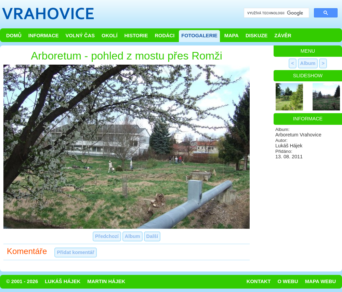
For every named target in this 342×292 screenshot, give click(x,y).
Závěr (282, 35)
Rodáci (164, 35)
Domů (14, 35)
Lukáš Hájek (62, 281)
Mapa (231, 35)
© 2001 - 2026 (22, 281)
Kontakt (259, 281)
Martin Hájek (106, 281)
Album (132, 236)
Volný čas (80, 35)
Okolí (109, 35)
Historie (136, 35)
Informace (43, 35)
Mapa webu (320, 281)
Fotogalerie (199, 35)
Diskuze (256, 35)
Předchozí (107, 236)
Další (152, 236)
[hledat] (275, 13)
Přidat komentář (75, 252)
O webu (287, 281)
